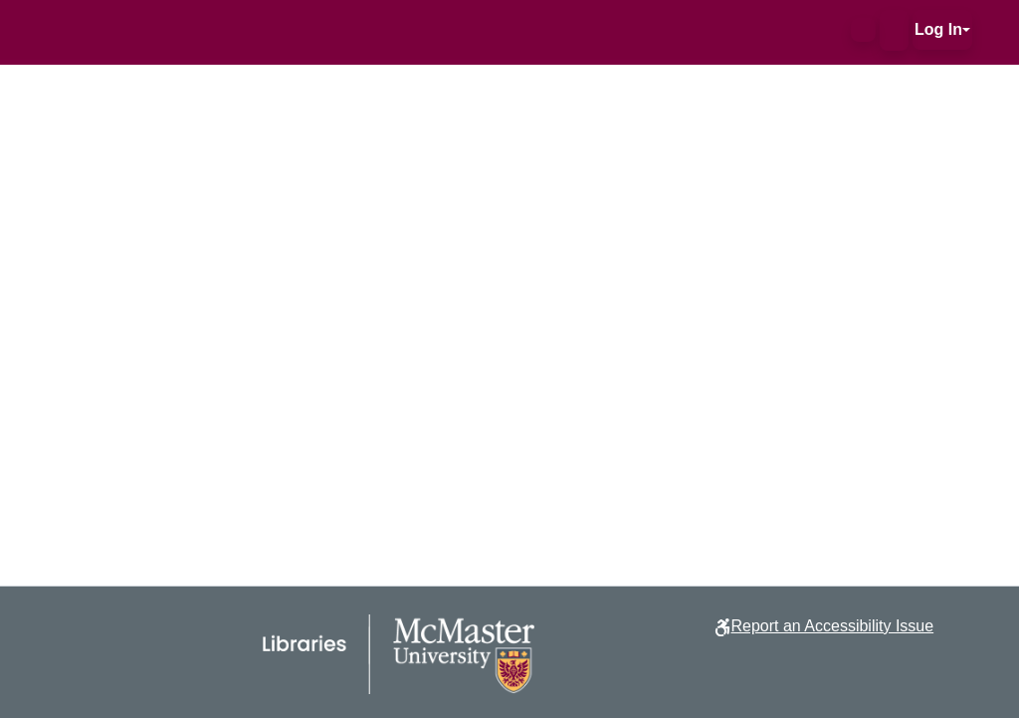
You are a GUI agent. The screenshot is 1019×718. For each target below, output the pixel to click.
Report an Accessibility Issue (831, 625)
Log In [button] (938, 29)
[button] (863, 30)
